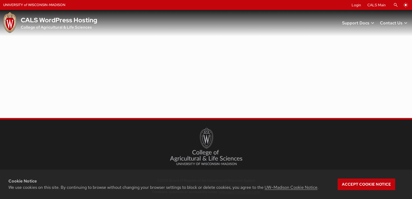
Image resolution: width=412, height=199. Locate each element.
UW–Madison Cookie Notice (291, 187)
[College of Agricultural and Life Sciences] (206, 146)
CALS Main (376, 5)
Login (356, 5)
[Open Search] (395, 5)
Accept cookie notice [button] (366, 184)
